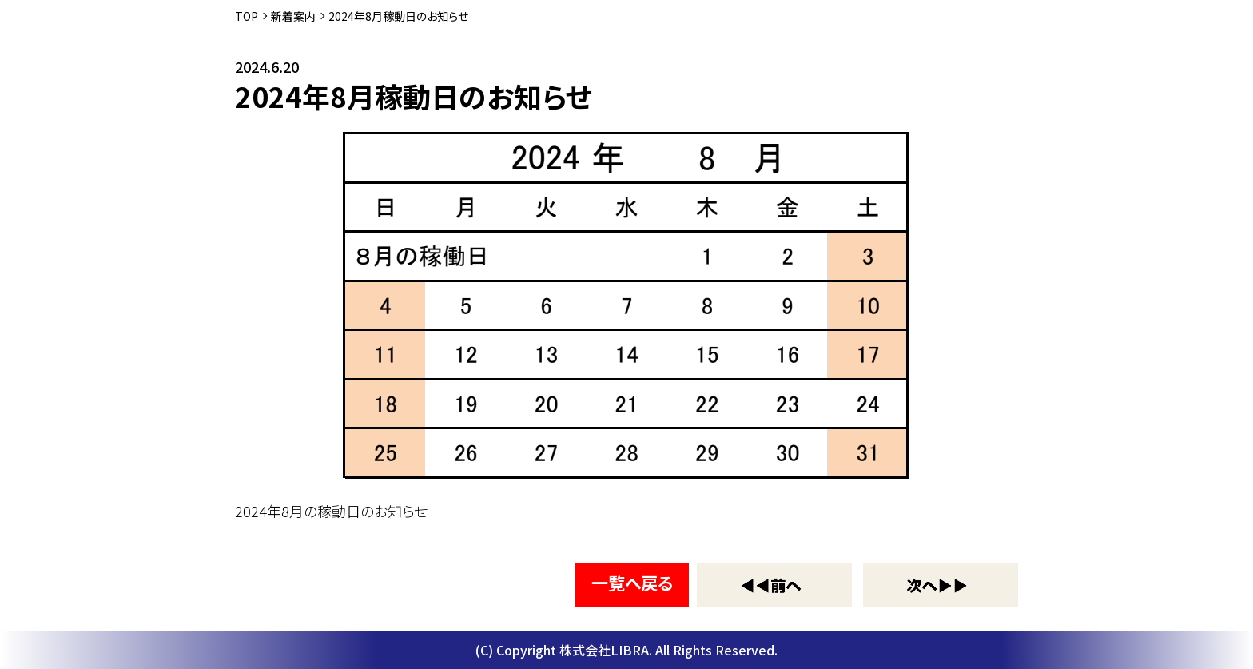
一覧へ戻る (632, 583)
